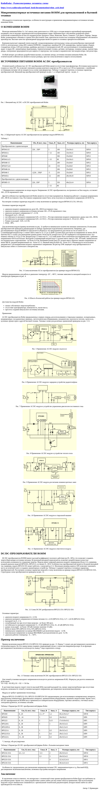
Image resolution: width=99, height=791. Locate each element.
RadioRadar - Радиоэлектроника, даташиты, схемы (24, 3)
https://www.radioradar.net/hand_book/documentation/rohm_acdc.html (32, 7)
